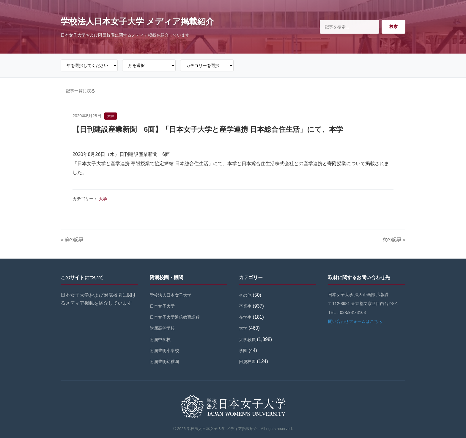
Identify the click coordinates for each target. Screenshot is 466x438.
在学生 (245, 317)
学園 (243, 350)
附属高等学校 (162, 328)
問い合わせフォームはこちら (355, 321)
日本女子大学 (162, 306)
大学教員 (247, 339)
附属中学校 (160, 339)
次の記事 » (393, 239)
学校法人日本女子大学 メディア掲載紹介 (137, 21)
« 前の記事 (72, 239)
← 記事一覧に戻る (78, 90)
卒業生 (245, 306)
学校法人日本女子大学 (170, 295)
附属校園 (247, 361)
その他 (245, 295)
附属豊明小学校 (164, 350)
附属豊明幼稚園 (164, 361)
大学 (103, 198)
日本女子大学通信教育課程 (175, 317)
